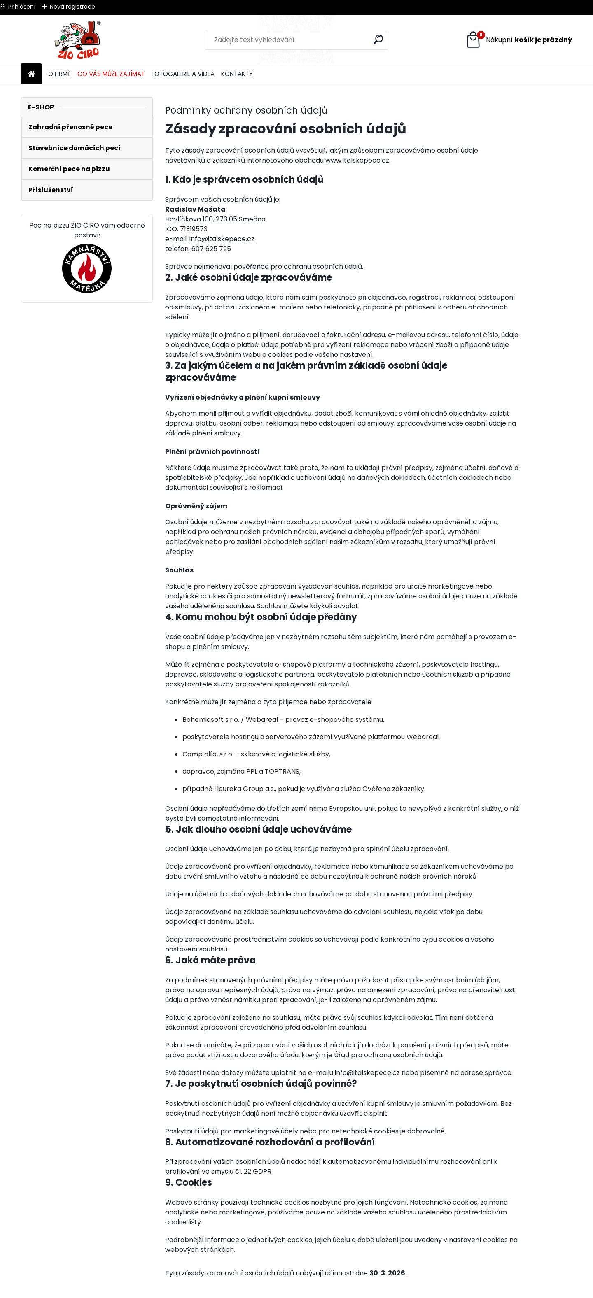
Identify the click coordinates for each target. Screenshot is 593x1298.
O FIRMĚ (59, 74)
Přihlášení (21, 6)
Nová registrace (72, 6)
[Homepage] (31, 74)
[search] (378, 39)
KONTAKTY (237, 74)
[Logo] (77, 39)
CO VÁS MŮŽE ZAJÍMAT (111, 74)
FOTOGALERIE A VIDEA (183, 74)
